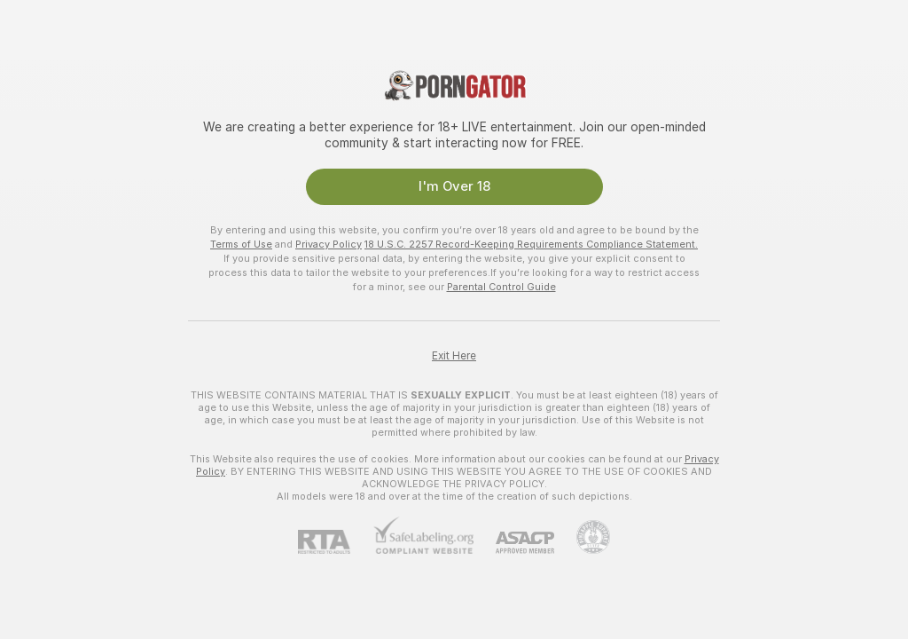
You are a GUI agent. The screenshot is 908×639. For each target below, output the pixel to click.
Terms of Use (241, 244)
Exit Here (454, 356)
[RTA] (335, 542)
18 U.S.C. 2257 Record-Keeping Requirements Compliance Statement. (531, 244)
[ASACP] (514, 543)
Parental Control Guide (501, 286)
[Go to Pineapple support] (582, 537)
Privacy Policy (328, 244)
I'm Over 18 (454, 186)
